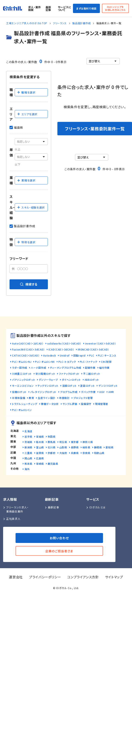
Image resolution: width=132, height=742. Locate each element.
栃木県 (40, 442)
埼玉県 (63, 442)
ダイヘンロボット (71, 379)
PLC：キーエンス (107, 355)
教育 (31, 398)
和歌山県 (99, 453)
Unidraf (64, 355)
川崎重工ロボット (22, 373)
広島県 (40, 458)
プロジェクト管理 (83, 398)
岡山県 (28, 458)
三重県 (28, 453)
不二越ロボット (91, 373)
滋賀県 (40, 453)
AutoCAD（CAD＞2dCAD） (28, 343)
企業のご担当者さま (59, 551)
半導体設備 (18, 398)
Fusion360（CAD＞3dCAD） (28, 349)
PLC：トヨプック (67, 361)
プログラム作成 (68, 392)
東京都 (75, 442)
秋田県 (52, 436)
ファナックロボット (69, 373)
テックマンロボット (48, 385)
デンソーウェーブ (48, 379)
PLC (91, 355)
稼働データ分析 (50, 404)
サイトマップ (114, 576)
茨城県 (28, 442)
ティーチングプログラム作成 (65, 367)
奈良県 (86, 453)
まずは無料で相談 (86, 8)
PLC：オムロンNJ (21, 361)
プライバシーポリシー (45, 576)
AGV (102, 392)
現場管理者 (101, 404)
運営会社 (16, 576)
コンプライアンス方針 (83, 576)
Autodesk (49, 355)
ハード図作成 (38, 367)
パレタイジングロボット (43, 392)
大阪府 (63, 453)
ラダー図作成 (19, 367)
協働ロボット (19, 392)
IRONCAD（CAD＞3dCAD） (93, 349)
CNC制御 (106, 361)
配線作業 (90, 367)
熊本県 (28, 463)
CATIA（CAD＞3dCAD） (25, 355)
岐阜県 (86, 447)
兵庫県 (75, 453)
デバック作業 (88, 392)
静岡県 (98, 447)
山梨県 (63, 447)
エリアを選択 (27, 114)
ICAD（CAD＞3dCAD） (61, 349)
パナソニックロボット (23, 379)
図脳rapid (79, 355)
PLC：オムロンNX (44, 361)
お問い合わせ (59, 538)
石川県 (52, 447)
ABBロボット (92, 379)
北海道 (28, 431)
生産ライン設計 (46, 398)
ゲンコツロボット (107, 385)
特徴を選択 (26, 242)
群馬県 (52, 442)
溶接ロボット (69, 385)
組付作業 (104, 367)
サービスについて (64, 8)
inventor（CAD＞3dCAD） (100, 343)
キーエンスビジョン (23, 385)
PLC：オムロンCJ (21, 410)
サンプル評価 (70, 404)
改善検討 (64, 398)
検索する (28, 284)
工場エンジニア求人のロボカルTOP (26, 23)
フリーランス (60, 23)
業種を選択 (26, 180)
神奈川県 (87, 442)
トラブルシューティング (24, 404)
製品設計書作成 (81, 23)
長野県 (75, 447)
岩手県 (28, 436)
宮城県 (40, 436)
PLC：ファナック (88, 361)
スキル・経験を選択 (31, 207)
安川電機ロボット (45, 373)
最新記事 (48, 8)
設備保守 (86, 404)
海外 (27, 469)
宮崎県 (40, 463)
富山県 (40, 447)
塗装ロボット (87, 385)
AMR (111, 392)
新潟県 (28, 447)
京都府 (52, 453)
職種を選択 (26, 92)
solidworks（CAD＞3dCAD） (64, 343)
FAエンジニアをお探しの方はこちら (115, 8)
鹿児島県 (53, 463)
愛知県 (109, 447)
